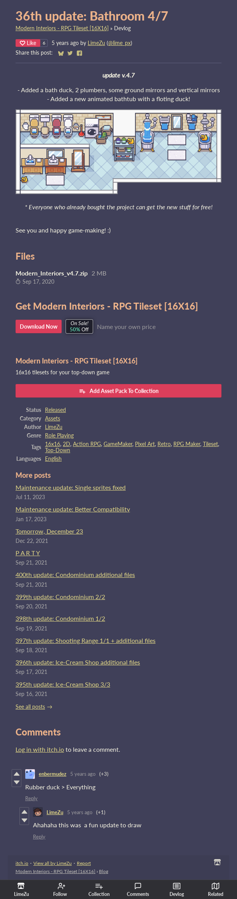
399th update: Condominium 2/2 (60, 596)
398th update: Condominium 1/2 (60, 618)
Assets (52, 418)
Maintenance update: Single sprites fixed (71, 487)
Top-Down (57, 450)
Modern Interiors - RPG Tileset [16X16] (62, 28)
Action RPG (87, 444)
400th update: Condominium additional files (75, 574)
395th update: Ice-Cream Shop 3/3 (63, 684)
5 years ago (82, 774)
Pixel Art (145, 444)
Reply (31, 798)
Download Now (38, 326)
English (53, 459)
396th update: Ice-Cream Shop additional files (78, 662)
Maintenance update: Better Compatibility (73, 509)
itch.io (22, 863)
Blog (103, 871)
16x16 (52, 444)
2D (66, 444)
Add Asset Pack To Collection (119, 391)
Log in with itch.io (40, 749)
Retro (164, 444)
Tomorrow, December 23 (49, 531)
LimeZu (96, 43)
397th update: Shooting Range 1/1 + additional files (86, 640)
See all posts (30, 707)
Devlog (177, 889)
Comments (138, 889)
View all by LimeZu (52, 863)
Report (84, 863)
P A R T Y (28, 552)
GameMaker (118, 444)
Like (28, 43)
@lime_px (119, 43)
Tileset (210, 444)
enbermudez (52, 774)
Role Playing (59, 435)
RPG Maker (186, 444)
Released (55, 410)
